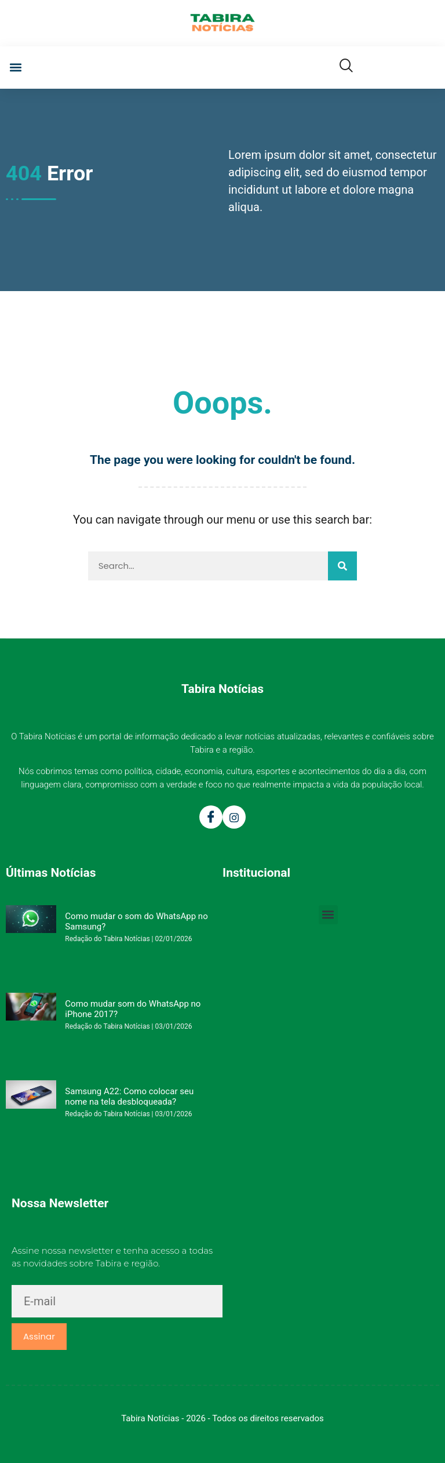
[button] (15, 67)
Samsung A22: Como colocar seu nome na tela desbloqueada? (129, 1096)
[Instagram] (234, 817)
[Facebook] (210, 817)
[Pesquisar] (342, 565)
